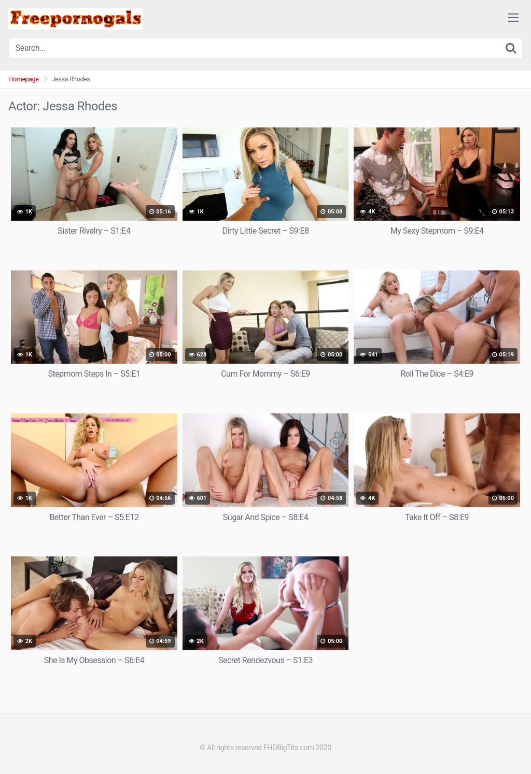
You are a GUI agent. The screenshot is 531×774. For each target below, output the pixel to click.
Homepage (23, 79)
